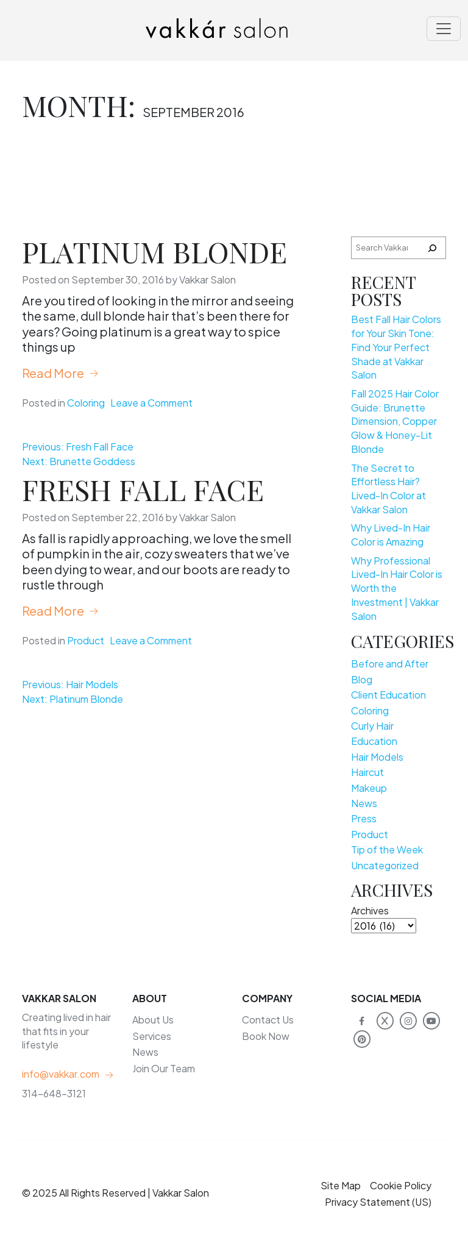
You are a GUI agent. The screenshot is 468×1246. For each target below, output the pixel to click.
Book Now (265, 1036)
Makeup (369, 787)
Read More (53, 372)
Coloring (86, 402)
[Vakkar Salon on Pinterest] (361, 1038)
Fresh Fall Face (143, 489)
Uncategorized (385, 865)
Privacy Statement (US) (378, 1201)
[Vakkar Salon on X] (384, 1019)
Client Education (388, 694)
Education (374, 741)
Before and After (389, 663)
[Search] (431, 248)
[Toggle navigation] (444, 28)
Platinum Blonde (154, 251)
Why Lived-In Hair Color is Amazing (390, 534)
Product (85, 640)
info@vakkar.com (60, 1073)
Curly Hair (372, 725)
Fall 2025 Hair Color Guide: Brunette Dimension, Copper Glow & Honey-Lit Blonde (395, 421)
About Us (153, 1019)
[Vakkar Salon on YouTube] (431, 1019)
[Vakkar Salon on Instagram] (408, 1019)
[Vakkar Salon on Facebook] (361, 1019)
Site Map (341, 1185)
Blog (361, 679)
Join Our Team (163, 1068)
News (364, 803)
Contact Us (268, 1019)
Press (364, 818)
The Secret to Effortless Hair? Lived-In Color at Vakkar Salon (388, 488)
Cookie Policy (400, 1185)
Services (151, 1036)
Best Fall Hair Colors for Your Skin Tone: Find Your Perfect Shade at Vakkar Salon (396, 347)
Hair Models (377, 756)
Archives (370, 910)
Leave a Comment (151, 402)
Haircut (367, 772)
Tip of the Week (387, 849)
